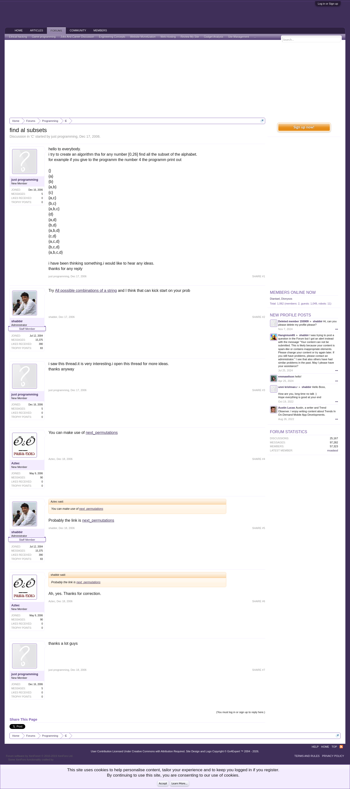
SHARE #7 (258, 669)
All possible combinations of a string (86, 290)
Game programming (44, 36)
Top (334, 746)
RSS (341, 746)
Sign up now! (303, 127)
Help (315, 746)
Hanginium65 (286, 335)
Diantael (275, 298)
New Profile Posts (290, 315)
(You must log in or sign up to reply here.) (240, 712)
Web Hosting (168, 36)
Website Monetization (143, 36)
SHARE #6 (258, 601)
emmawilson (286, 376)
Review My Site (190, 36)
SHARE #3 (258, 390)
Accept (163, 783)
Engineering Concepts (112, 36)
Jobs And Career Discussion (77, 36)
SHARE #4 (258, 458)
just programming (64, 136)
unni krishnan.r (288, 387)
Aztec (15, 463)
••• (336, 329)
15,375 (39, 340)
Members (100, 30)
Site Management (238, 36)
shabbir (17, 321)
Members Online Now (293, 292)
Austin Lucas (286, 407)
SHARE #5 (258, 528)
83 (41, 348)
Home (19, 30)
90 (41, 477)
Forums (56, 30)
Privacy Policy (333, 755)
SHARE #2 (258, 316)
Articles (36, 30)
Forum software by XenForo (39, 755)
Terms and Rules (307, 755)
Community (78, 30)
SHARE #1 (258, 276)
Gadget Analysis (213, 36)
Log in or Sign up (328, 3)
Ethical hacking (18, 36)
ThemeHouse (62, 759)
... (255, 36)
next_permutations (102, 432)
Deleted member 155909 (293, 321)
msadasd (332, 450)
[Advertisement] (175, 79)
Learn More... (180, 783)
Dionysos (286, 298)
